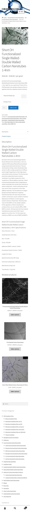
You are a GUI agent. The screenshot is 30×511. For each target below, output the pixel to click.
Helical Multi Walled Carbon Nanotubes (13, 469)
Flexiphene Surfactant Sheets (11, 437)
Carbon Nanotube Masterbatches (13, 475)
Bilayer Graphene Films (11, 418)
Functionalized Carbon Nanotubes (16, 17)
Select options (15, 314)
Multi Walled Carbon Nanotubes (11, 480)
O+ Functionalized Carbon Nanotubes (14, 456)
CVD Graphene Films (9, 416)
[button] (25, 29)
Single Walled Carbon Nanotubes (16, 120)
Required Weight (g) (9, 95)
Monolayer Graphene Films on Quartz (14, 426)
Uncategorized (7, 496)
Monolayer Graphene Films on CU (13, 421)
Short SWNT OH (12, 124)
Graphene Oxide (8, 464)
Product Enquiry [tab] (6, 136)
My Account (5, 508)
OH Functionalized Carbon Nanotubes (14, 459)
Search (15, 508)
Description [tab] (5, 131)
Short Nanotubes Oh (10, 122)
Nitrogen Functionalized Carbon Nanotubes (16, 453)
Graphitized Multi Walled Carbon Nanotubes (15, 467)
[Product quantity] (4, 108)
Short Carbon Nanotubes (10, 491)
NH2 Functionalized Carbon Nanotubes (15, 451)
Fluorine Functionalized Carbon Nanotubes (16, 448)
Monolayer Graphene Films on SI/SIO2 (14, 429)
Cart (23, 507)
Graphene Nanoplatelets (10, 461)
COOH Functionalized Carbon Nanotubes (15, 445)
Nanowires (6, 488)
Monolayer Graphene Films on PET (13, 424)
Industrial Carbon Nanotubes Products (13, 472)
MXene (5, 483)
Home (5, 17)
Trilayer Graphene (9, 435)
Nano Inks (6, 485)
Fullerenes (6, 440)
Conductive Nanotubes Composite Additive (16, 477)
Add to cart (13, 107)
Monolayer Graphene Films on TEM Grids (15, 432)
